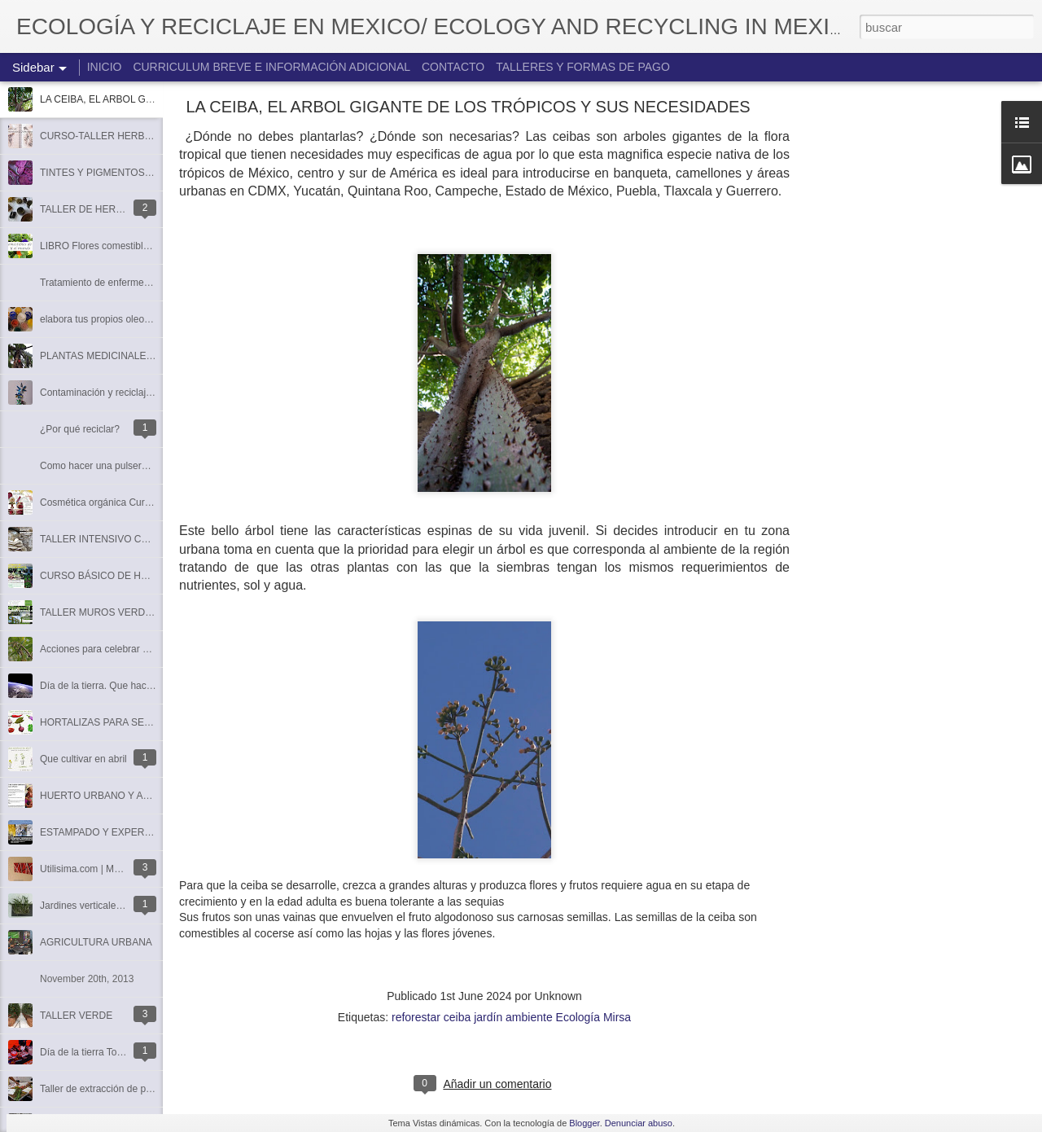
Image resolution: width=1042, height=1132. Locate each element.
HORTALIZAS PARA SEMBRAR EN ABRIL (133, 722)
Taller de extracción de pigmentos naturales (134, 1089)
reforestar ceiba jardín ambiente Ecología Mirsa (511, 1017)
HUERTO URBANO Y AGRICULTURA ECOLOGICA (153, 795)
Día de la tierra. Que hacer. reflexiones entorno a (145, 685)
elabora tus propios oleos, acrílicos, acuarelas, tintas (153, 319)
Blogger (584, 1123)
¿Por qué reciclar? (80, 429)
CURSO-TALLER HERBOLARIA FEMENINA (136, 136)
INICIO (104, 66)
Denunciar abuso (638, 1123)
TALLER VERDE (76, 1015)
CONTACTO (453, 66)
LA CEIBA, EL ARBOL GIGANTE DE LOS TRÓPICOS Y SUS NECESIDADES (468, 107)
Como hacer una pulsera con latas (114, 466)
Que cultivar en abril (83, 759)
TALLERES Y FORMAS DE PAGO (583, 66)
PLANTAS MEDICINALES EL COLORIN (127, 356)
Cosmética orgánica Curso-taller (109, 502)
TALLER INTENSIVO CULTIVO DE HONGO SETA (149, 539)
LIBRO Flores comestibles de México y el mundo (145, 246)
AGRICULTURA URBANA (96, 942)
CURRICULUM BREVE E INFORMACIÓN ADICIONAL (271, 66)
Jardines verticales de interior (103, 905)
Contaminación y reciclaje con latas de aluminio (143, 392)
